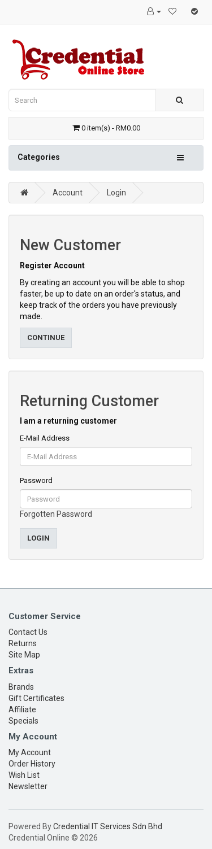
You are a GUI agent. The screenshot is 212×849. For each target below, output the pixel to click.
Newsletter (27, 786)
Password (36, 480)
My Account (29, 752)
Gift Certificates (36, 698)
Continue (45, 337)
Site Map (24, 654)
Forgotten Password (56, 514)
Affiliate (22, 709)
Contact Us (27, 632)
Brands (21, 686)
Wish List (24, 775)
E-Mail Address (45, 438)
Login (116, 192)
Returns (22, 643)
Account (68, 192)
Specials (23, 720)
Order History (31, 763)
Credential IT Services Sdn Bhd (107, 826)
